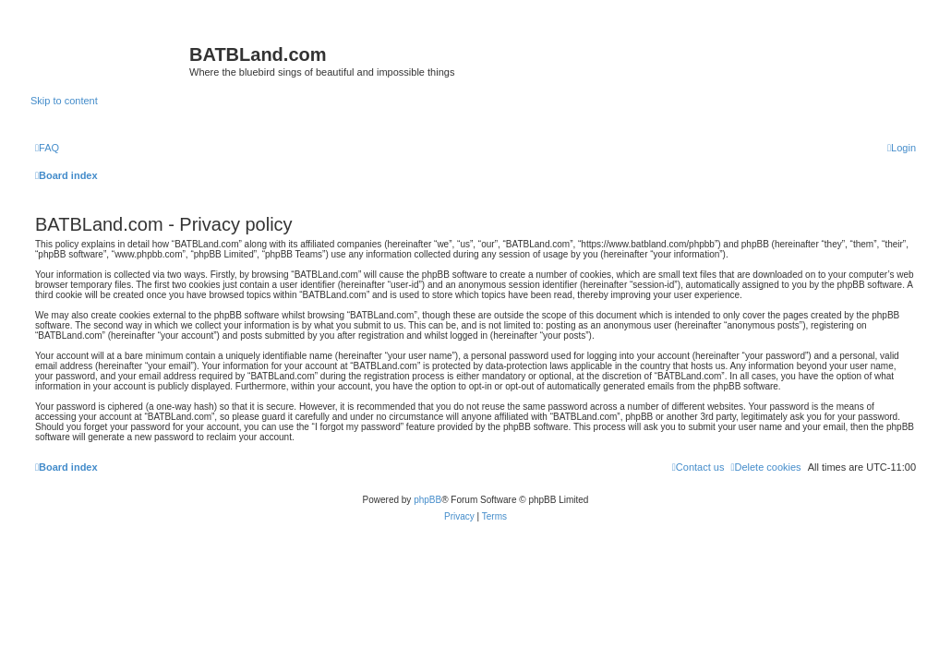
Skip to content (64, 100)
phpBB (427, 500)
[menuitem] (47, 147)
